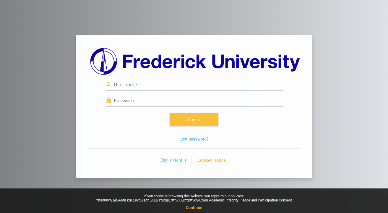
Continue (194, 207)
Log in (194, 119)
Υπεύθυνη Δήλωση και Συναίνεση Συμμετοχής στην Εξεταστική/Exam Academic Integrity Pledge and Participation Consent (194, 200)
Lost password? (193, 139)
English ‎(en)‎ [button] (171, 160)
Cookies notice (211, 160)
